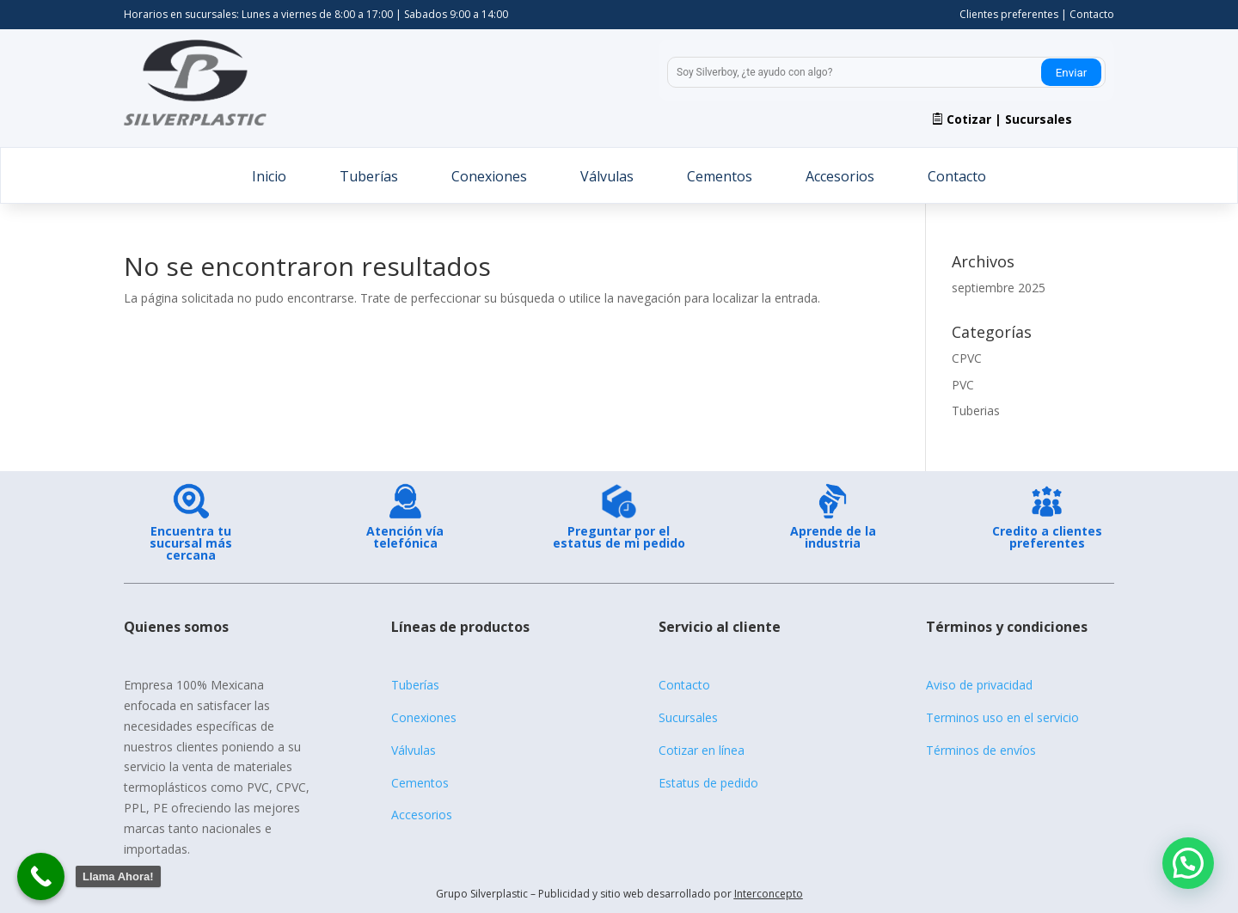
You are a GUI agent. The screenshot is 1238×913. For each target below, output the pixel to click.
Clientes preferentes (1008, 14)
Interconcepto (768, 893)
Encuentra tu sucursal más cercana (191, 543)
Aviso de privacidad (979, 685)
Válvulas (607, 177)
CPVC (967, 358)
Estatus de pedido (708, 783)
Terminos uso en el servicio (1002, 717)
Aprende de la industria (833, 537)
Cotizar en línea (702, 750)
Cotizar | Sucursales (1009, 119)
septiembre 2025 (998, 287)
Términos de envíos (981, 750)
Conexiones (489, 177)
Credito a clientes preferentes (1047, 537)
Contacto (1091, 14)
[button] (1188, 863)
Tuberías (369, 177)
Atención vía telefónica (405, 537)
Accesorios (840, 177)
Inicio (269, 177)
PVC (963, 385)
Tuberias (976, 410)
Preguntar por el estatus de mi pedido (619, 537)
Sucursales (688, 717)
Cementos (719, 177)
